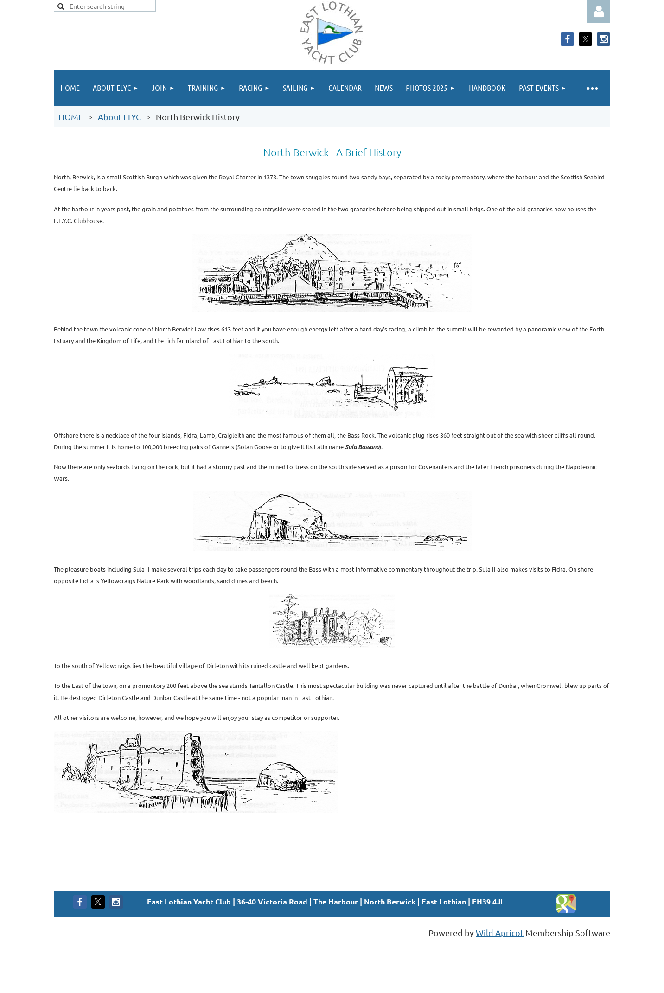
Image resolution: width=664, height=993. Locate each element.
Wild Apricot (500, 932)
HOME (70, 116)
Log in (598, 11)
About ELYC (119, 116)
